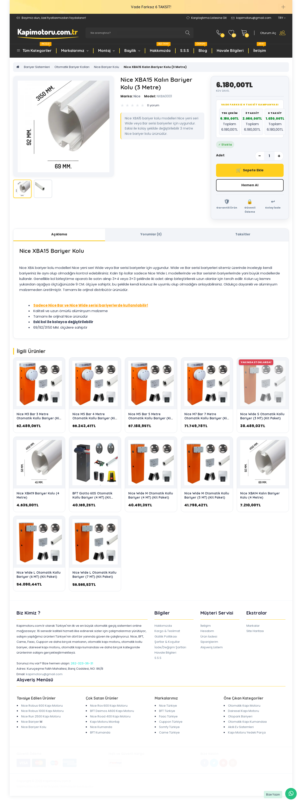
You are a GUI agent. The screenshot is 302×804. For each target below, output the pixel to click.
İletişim (259, 48)
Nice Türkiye (168, 707)
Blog (201, 48)
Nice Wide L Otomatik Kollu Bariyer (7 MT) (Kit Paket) (94, 576)
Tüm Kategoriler (37, 48)
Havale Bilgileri (230, 50)
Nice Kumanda (101, 728)
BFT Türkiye (167, 712)
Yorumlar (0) (151, 235)
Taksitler (243, 235)
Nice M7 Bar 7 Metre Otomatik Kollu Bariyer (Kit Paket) (206, 419)
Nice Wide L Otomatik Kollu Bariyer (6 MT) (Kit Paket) (39, 576)
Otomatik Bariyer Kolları (71, 67)
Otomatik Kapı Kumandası (247, 723)
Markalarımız (74, 50)
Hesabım (207, 632)
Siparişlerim (209, 643)
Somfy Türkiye (169, 728)
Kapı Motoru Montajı (105, 723)
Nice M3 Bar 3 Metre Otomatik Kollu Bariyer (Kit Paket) (38, 419)
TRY (281, 18)
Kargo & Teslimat (167, 632)
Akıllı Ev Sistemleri (241, 728)
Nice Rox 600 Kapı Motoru (109, 707)
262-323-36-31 (82, 664)
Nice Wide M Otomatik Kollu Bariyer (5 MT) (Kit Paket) (206, 496)
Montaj (106, 50)
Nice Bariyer (30, 723)
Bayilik (132, 50)
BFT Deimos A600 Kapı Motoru (112, 712)
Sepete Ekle (250, 170)
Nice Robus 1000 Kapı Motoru (42, 712)
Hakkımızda (160, 48)
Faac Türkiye (168, 717)
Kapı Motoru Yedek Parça (247, 733)
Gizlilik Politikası (165, 637)
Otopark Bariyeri (240, 717)
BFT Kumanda (100, 733)
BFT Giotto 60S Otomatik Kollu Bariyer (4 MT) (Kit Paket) (92, 498)
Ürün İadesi (208, 637)
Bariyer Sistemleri (37, 67)
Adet (220, 155)
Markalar (253, 627)
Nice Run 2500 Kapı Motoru (41, 717)
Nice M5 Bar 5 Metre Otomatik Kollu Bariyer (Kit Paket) (150, 419)
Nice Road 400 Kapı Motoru (110, 717)
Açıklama (59, 235)
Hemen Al (250, 185)
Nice (130, 96)
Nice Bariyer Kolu (106, 67)
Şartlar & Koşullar (167, 643)
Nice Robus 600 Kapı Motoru (42, 707)
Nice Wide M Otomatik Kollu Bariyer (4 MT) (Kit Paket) (150, 496)
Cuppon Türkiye (170, 723)
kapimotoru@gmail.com (44, 675)
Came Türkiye (169, 733)
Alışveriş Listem (211, 648)
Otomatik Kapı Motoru (244, 707)
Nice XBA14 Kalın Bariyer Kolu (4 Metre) (260, 496)
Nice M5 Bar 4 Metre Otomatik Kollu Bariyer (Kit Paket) (94, 419)
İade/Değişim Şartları (170, 648)
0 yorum (153, 105)
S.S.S (184, 50)
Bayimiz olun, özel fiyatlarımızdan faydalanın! (54, 18)
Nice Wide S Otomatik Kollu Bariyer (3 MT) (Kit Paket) (262, 417)
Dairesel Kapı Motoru (243, 712)
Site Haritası (255, 632)
